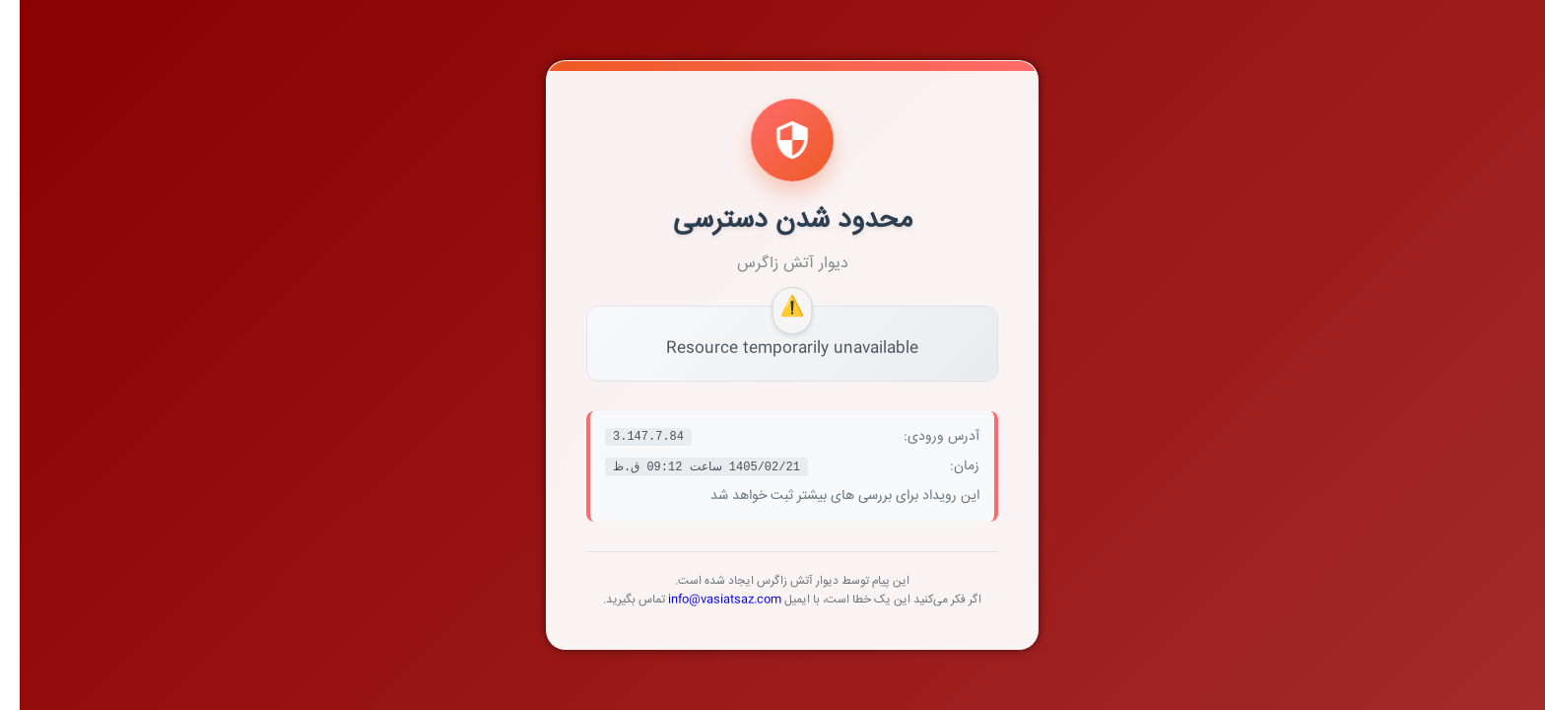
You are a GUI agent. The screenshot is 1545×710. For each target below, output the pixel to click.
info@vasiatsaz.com (705, 600)
